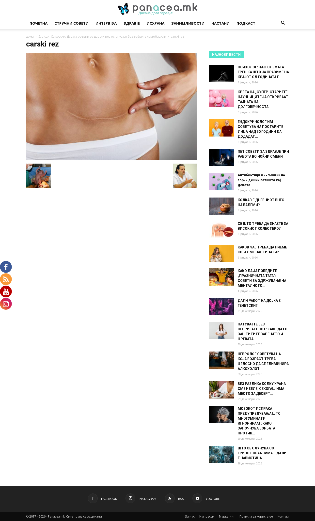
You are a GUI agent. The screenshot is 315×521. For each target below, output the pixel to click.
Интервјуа (106, 23)
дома (30, 36)
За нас (190, 516)
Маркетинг (227, 516)
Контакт (283, 516)
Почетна (38, 23)
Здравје (132, 23)
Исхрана (155, 23)
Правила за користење (256, 516)
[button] (283, 23)
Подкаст (245, 23)
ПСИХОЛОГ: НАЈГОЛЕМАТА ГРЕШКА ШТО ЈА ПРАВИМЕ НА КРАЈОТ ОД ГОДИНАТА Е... (263, 72)
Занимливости (188, 23)
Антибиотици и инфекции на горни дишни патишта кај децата (261, 180)
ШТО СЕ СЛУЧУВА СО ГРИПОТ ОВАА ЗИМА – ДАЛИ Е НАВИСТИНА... (262, 453)
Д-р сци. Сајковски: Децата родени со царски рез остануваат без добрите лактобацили (102, 36)
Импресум (206, 516)
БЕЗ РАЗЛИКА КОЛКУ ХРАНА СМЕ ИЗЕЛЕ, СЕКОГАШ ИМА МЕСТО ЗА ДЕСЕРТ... (262, 389)
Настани (220, 23)
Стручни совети (71, 23)
